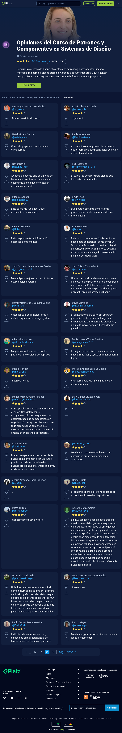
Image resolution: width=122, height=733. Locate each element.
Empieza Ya (29, 85)
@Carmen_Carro (81, 443)
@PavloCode (19, 625)
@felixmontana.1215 (83, 166)
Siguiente (68, 652)
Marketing (50, 678)
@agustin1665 (80, 510)
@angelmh (18, 109)
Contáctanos (35, 719)
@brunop (77, 229)
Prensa (44, 719)
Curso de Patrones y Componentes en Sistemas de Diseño (35, 97)
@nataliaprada (19, 137)
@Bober (16, 229)
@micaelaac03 (20, 199)
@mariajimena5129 (82, 342)
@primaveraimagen (22, 578)
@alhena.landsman (22, 342)
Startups (50, 690)
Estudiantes (83, 719)
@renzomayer (80, 625)
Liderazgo (50, 670)
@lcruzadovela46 (81, 399)
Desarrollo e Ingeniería (55, 686)
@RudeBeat (78, 483)
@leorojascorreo (81, 578)
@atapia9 (17, 483)
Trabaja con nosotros (103, 719)
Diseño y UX (51, 699)
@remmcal (18, 305)
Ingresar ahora (105, 3)
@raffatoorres (20, 510)
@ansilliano (18, 446)
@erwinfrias (78, 199)
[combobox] (58, 3)
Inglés (48, 674)
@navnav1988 (20, 166)
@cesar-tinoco (80, 269)
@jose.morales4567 (83, 371)
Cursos (4, 97)
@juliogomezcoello (22, 269)
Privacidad (73, 719)
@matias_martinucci (23, 399)
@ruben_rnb (79, 109)
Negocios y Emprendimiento (58, 682)
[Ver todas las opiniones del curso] (32, 61)
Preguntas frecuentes (20, 719)
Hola (91, 719)
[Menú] (118, 3)
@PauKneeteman (81, 137)
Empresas (89, 3)
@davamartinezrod (82, 305)
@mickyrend (19, 371)
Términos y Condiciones (58, 719)
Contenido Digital (53, 695)
